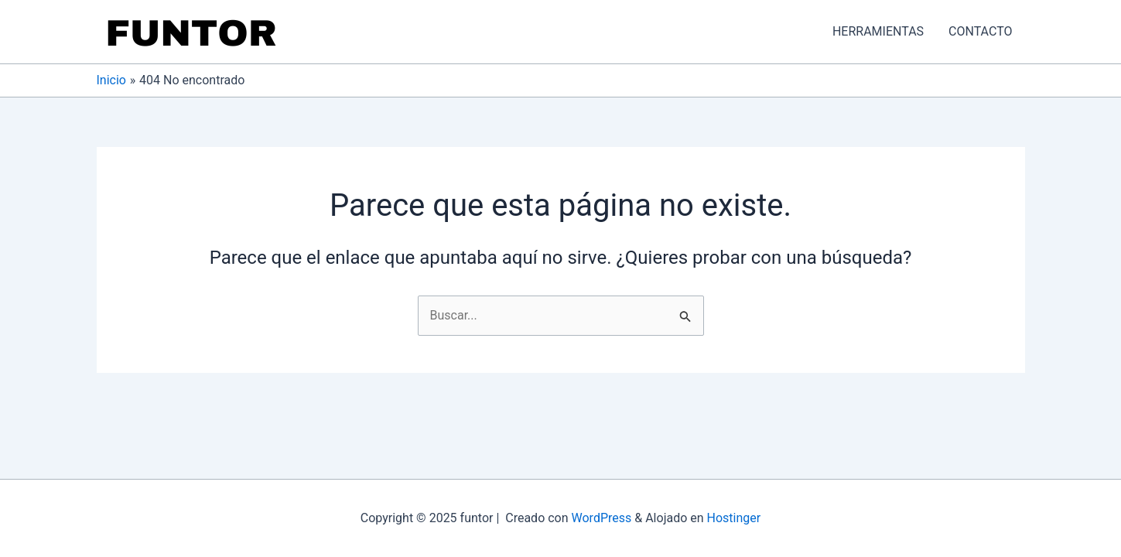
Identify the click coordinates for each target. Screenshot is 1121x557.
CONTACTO (980, 31)
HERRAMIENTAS (878, 31)
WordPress (602, 518)
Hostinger (734, 518)
